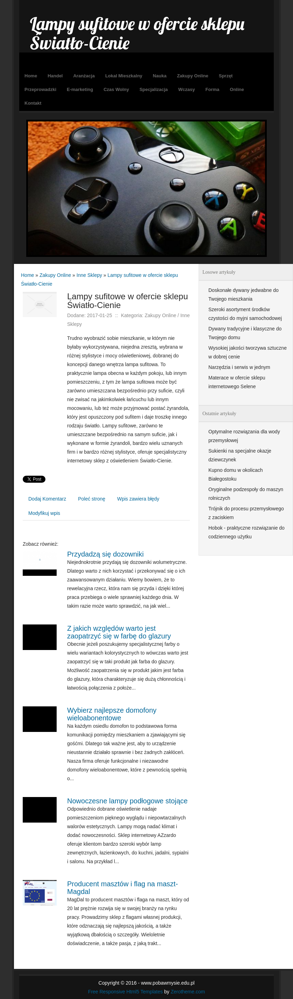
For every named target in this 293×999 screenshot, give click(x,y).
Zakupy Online (55, 275)
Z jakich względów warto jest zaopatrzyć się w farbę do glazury (119, 632)
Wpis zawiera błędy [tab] (138, 499)
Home (27, 275)
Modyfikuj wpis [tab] (44, 513)
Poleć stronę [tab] (91, 499)
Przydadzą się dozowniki (105, 554)
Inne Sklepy (89, 275)
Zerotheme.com (188, 991)
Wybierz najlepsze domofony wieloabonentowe (112, 714)
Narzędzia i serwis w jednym (239, 367)
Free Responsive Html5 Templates (125, 991)
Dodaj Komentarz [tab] (47, 499)
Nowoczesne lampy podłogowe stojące (127, 801)
